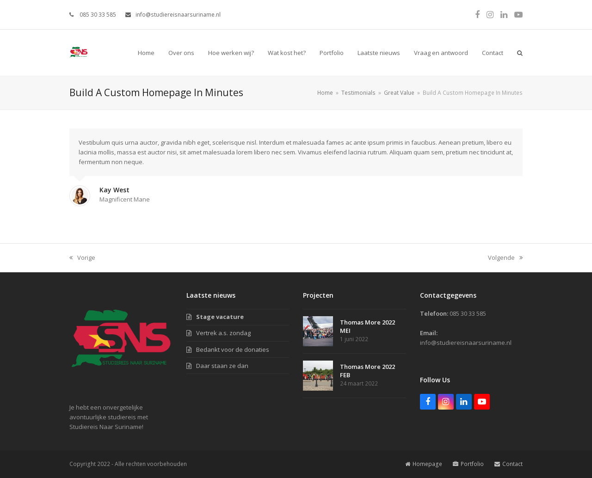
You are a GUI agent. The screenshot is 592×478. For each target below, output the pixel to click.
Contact (508, 464)
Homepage (423, 464)
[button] (520, 53)
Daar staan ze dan (222, 366)
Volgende (505, 258)
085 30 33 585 (97, 14)
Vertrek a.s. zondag (223, 333)
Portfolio (468, 464)
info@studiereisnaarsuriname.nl (178, 14)
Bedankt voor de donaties (232, 349)
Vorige (82, 258)
